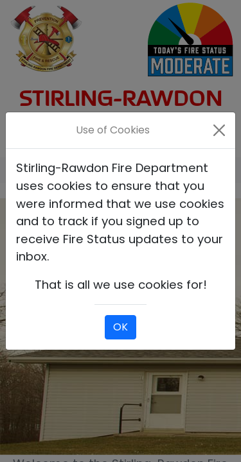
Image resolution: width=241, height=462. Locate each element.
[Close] (219, 130)
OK (120, 327)
